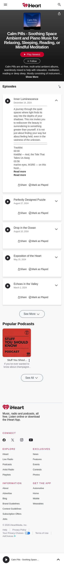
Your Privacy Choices (16, 533)
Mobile (36, 498)
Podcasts (7, 464)
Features (37, 459)
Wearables (38, 503)
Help (5, 530)
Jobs (5, 519)
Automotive (38, 488)
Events (36, 464)
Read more (20, 171)
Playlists (7, 474)
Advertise (7, 493)
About (5, 488)
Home (36, 493)
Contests (37, 469)
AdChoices (9, 536)
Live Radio (8, 459)
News (36, 454)
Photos (36, 474)
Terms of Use (41, 533)
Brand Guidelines (11, 503)
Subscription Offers (12, 514)
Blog (5, 498)
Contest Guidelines (12, 508)
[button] (22, 184)
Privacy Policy (19, 530)
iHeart (6, 454)
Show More (32, 77)
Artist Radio (8, 469)
